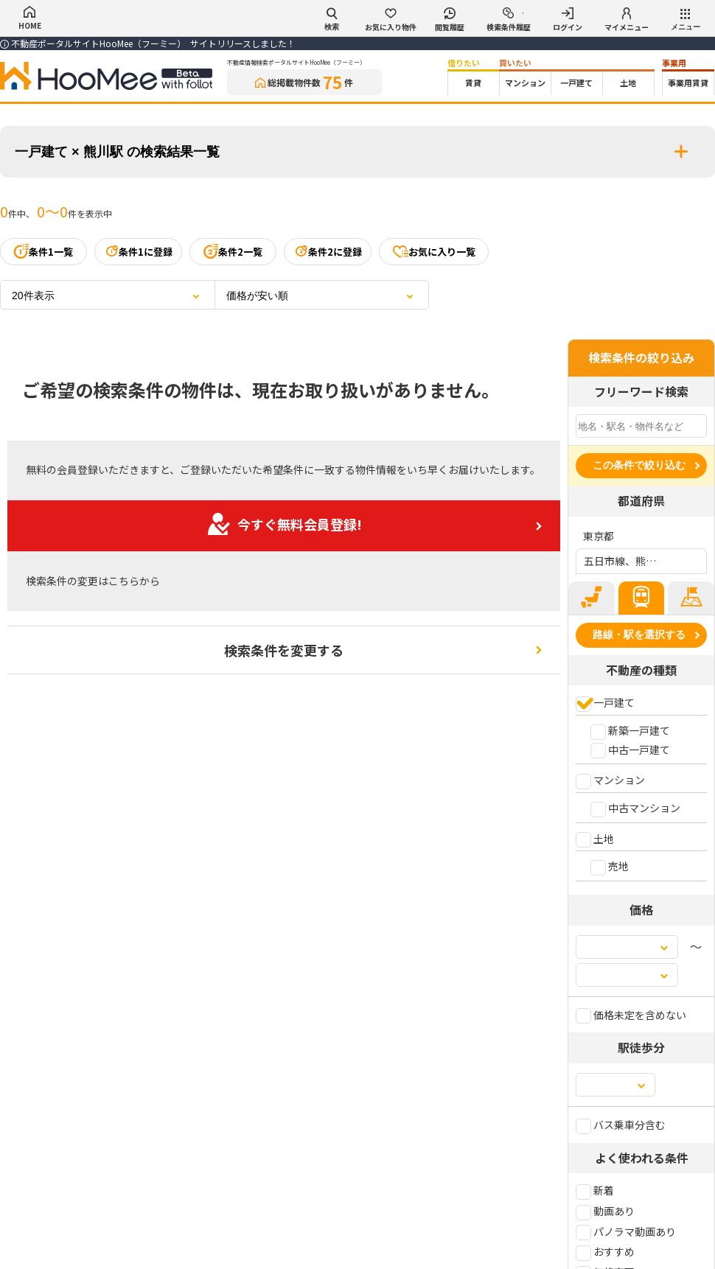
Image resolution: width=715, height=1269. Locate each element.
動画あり (605, 1210)
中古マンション (635, 807)
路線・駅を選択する (639, 634)
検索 (331, 19)
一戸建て (576, 82)
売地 (609, 866)
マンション (525, 82)
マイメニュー (626, 19)
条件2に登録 (327, 251)
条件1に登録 (138, 251)
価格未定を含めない (631, 1014)
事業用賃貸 (688, 82)
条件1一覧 (43, 251)
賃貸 (473, 82)
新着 (595, 1190)
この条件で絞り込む (639, 465)
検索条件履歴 (508, 19)
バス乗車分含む (621, 1124)
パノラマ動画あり (626, 1231)
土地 (628, 82)
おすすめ (605, 1251)
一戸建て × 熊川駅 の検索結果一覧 (357, 151)
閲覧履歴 (449, 19)
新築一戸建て (630, 730)
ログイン (567, 19)
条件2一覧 (232, 251)
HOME (29, 18)
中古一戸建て (630, 749)
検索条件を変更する (283, 650)
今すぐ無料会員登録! (284, 524)
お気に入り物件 (390, 19)
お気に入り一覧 (433, 251)
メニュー (685, 20)
